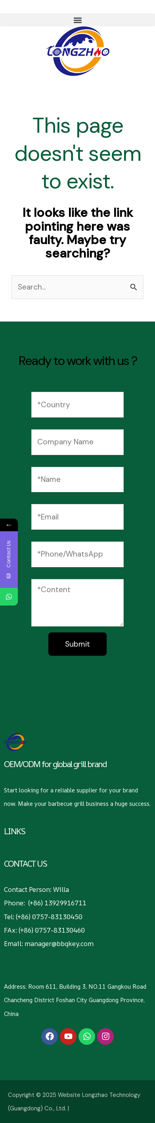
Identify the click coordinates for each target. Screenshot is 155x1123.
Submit (77, 644)
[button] (77, 19)
